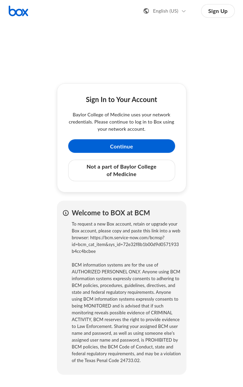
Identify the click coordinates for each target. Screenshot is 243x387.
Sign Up (218, 11)
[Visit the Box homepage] (18, 10)
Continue (121, 146)
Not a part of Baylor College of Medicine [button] (121, 170)
